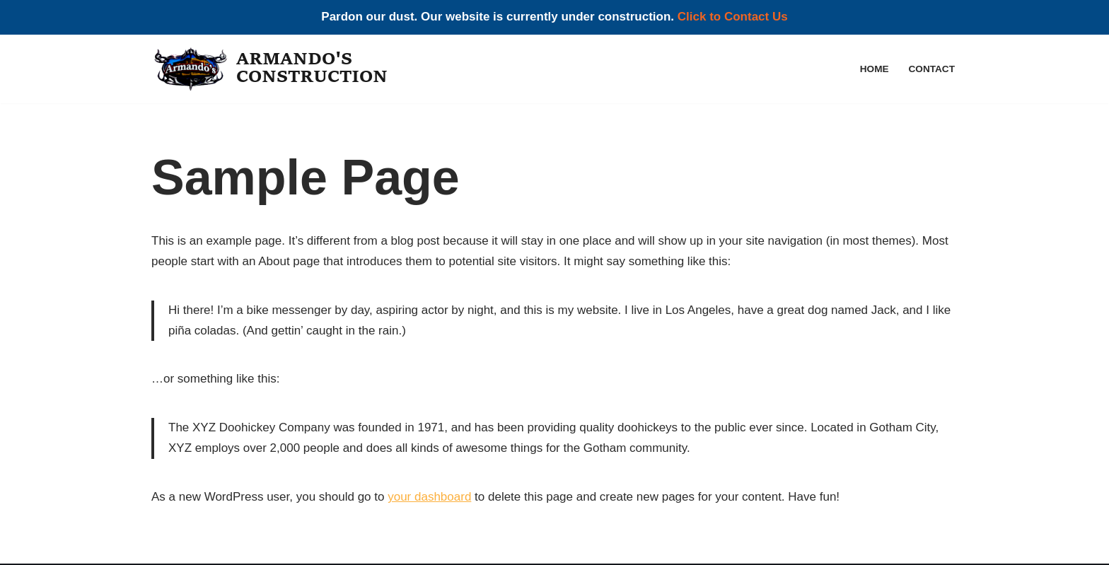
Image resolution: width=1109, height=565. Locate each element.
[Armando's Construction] (273, 69)
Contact (932, 69)
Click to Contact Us (733, 16)
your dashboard (429, 496)
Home (874, 69)
